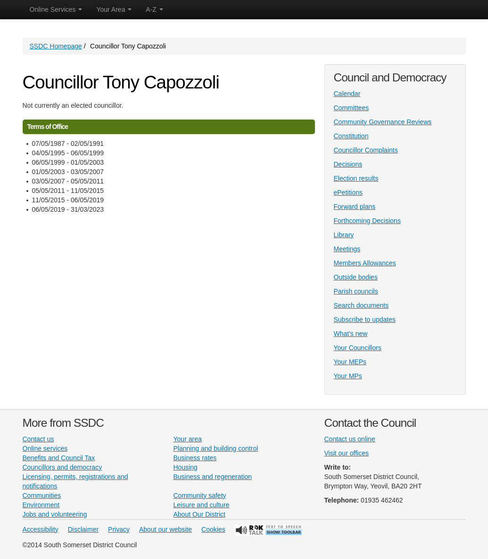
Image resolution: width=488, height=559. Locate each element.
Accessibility (40, 529)
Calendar (347, 93)
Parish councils (356, 291)
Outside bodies (356, 277)
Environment (41, 505)
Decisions (348, 164)
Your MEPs (350, 362)
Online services (45, 448)
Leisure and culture (202, 505)
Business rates (195, 458)
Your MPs (348, 376)
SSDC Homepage (56, 46)
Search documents (361, 305)
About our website (165, 529)
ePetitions (348, 192)
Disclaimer (83, 529)
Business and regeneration (213, 476)
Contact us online (349, 439)
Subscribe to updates (365, 319)
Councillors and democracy (62, 467)
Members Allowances (365, 263)
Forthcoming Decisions (367, 220)
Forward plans (355, 206)
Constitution (351, 136)
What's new (351, 333)
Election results (356, 178)
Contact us (38, 439)
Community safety (200, 495)
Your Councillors (357, 347)
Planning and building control (216, 448)
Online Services (56, 9)
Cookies (213, 529)
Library (344, 235)
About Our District (199, 514)
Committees (351, 108)
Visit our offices (346, 453)
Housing (186, 467)
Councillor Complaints (366, 150)
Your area (188, 439)
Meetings (347, 249)
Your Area (114, 9)
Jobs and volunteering (55, 514)
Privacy (119, 529)
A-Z (154, 9)
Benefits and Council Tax (59, 458)
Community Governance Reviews (383, 122)
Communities (42, 495)
